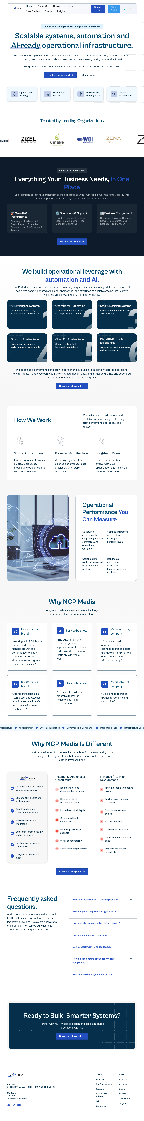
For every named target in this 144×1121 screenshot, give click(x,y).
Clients (48, 11)
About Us (43, 6)
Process (72, 6)
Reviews (99, 1089)
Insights (61, 11)
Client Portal (113, 9)
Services (57, 6)
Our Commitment (103, 1084)
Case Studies (33, 11)
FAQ (97, 1101)
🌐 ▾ (127, 9)
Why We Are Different (101, 1095)
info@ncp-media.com (17, 1098)
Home (29, 6)
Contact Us (98, 9)
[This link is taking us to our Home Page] (16, 9)
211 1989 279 (13, 1095)
